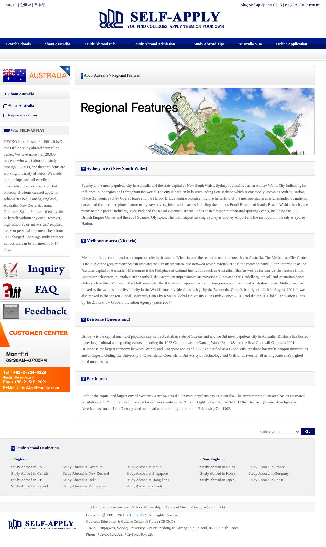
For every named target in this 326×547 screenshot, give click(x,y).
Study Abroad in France (266, 467)
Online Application (291, 44)
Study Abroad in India (79, 480)
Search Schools (18, 44)
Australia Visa (250, 44)
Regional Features (23, 115)
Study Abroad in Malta (143, 467)
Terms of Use (176, 507)
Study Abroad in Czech (144, 486)
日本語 (39, 5)
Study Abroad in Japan (217, 480)
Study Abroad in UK (27, 480)
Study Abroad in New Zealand (86, 473)
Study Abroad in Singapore (147, 473)
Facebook (274, 5)
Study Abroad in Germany (268, 473)
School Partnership (146, 507)
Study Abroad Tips (209, 44)
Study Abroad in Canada (30, 473)
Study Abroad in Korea (217, 473)
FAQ (221, 507)
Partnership (119, 507)
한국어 (25, 5)
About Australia (57, 44)
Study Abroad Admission (154, 44)
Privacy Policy (202, 507)
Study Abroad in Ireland (29, 486)
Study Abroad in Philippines (84, 486)
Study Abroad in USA (28, 467)
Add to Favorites (308, 5)
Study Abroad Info (100, 44)
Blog (288, 5)
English (11, 5)
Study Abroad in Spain (265, 480)
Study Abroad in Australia (82, 467)
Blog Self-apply (252, 5)
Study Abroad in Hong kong (147, 480)
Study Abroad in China (217, 467)
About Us (98, 507)
